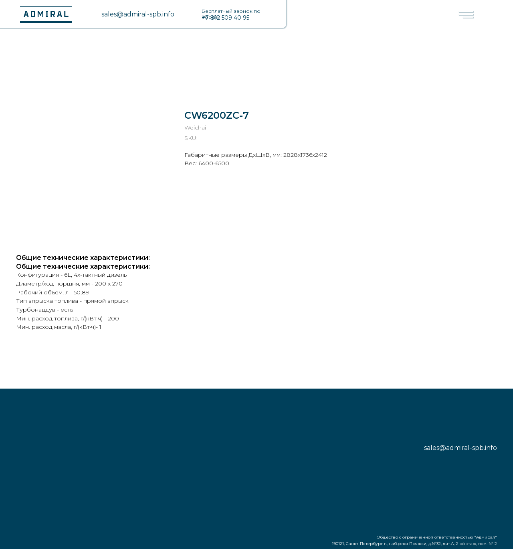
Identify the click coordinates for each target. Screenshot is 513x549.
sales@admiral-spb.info (137, 14)
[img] (90, 14)
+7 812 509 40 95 (225, 17)
